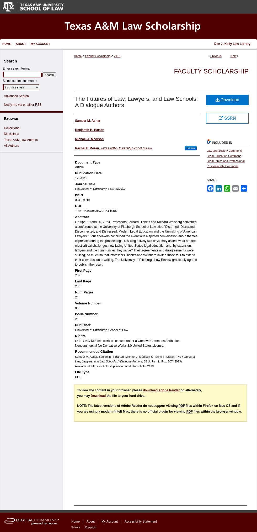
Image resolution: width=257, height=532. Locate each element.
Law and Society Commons (224, 150)
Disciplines (11, 134)
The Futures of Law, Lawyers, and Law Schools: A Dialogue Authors (136, 102)
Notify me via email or (22, 105)
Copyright (90, 527)
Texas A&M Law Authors (21, 140)
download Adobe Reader (161, 390)
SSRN (227, 118)
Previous (216, 55)
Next (234, 55)
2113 (117, 55)
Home (78, 55)
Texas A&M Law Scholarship (128, 26)
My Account (109, 521)
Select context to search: (20, 81)
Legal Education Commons (224, 155)
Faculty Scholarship (97, 55)
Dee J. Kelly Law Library (232, 44)
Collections (11, 128)
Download (227, 100)
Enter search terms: (16, 68)
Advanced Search (16, 96)
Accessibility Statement (141, 521)
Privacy (75, 527)
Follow (190, 148)
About (91, 521)
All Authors (11, 146)
